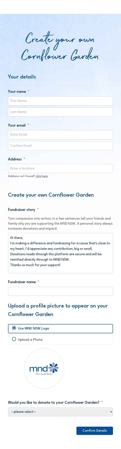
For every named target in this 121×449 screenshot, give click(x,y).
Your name (18, 92)
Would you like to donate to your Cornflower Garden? (55, 403)
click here (42, 176)
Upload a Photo (30, 340)
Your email (18, 125)
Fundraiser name (23, 282)
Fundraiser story (23, 210)
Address (16, 159)
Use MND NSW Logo (33, 328)
